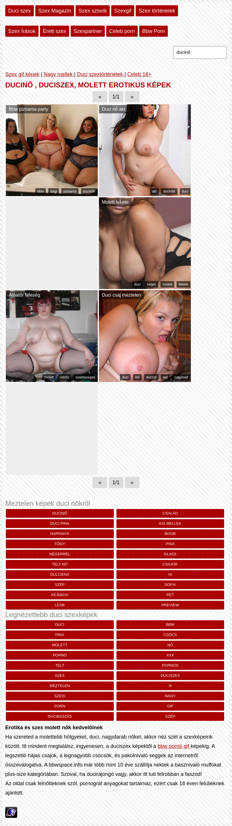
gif (170, 706)
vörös (64, 377)
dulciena (59, 574)
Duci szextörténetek (100, 74)
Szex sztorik (93, 11)
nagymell (181, 377)
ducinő (151, 377)
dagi (53, 191)
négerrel (59, 554)
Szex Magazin (54, 11)
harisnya (59, 533)
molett (167, 284)
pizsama (69, 191)
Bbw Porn (153, 31)
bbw (40, 191)
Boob (170, 533)
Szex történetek (157, 11)
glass (170, 554)
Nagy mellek (59, 74)
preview (170, 605)
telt (165, 377)
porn (59, 706)
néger (151, 284)
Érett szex (54, 31)
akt (154, 191)
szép (60, 584)
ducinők (89, 191)
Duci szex (19, 11)
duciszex (170, 675)
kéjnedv (60, 595)
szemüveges (85, 377)
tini (137, 377)
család (170, 513)
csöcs (170, 635)
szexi (59, 696)
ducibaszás (60, 716)
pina (170, 544)
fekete (183, 284)
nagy (170, 696)
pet (170, 595)
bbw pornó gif (174, 746)
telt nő (60, 564)
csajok (170, 564)
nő (170, 645)
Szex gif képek (22, 74)
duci (185, 191)
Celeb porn (122, 31)
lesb (59, 605)
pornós (170, 665)
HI (170, 574)
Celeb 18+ (139, 74)
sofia (170, 584)
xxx (170, 655)
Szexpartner (88, 31)
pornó (60, 655)
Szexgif (122, 11)
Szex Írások (22, 31)
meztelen (60, 686)
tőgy (59, 544)
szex (60, 675)
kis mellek (170, 523)
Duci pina (59, 523)
